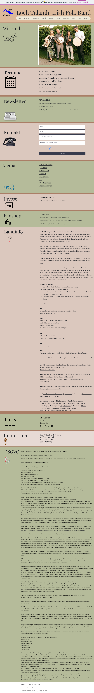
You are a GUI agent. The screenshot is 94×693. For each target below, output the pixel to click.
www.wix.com (25, 639)
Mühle (69, 401)
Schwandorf (44, 171)
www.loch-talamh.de (27, 688)
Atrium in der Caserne (47, 370)
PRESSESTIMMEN (47, 197)
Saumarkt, (73, 408)
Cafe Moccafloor (45, 396)
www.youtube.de (25, 647)
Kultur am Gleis (45, 410)
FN (40, 180)
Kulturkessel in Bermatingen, (77, 365)
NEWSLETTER (45, 100)
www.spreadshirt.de (26, 641)
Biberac (42, 174)
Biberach (80, 386)
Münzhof (62, 403)
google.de (26, 645)
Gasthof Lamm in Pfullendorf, (63, 377)
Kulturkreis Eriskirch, (50, 386)
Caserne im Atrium (76, 379)
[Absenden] (62, 153)
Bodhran (44, 422)
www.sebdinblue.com (26, 643)
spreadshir (78, 551)
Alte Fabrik (66, 406)
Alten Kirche (62, 365)
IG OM (61, 367)
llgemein (43, 168)
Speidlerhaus (67, 394)
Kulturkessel (80, 403)
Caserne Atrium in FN (54, 389)
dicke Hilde (47, 374)
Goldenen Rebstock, (62, 379)
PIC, (61, 406)
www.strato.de (25, 649)
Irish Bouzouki (46, 426)
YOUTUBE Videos (45, 165)
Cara (42, 420)
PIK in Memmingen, (47, 377)
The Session (45, 417)
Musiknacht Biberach (47, 379)
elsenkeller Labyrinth (73, 374)
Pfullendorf (44, 177)
